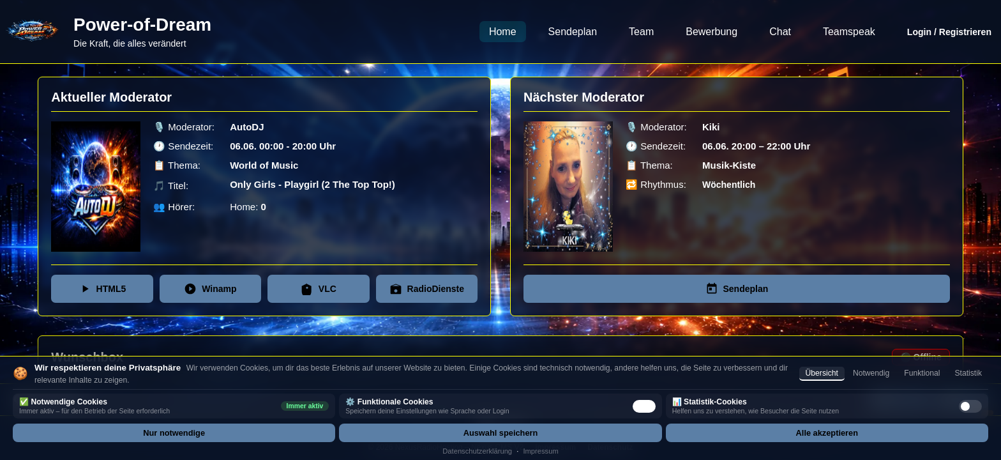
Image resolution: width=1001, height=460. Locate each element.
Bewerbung (711, 31)
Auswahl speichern (500, 433)
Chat (780, 31)
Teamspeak (849, 31)
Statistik (968, 373)
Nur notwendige (174, 433)
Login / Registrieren (949, 32)
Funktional (922, 373)
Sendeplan (573, 31)
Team (641, 31)
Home (502, 31)
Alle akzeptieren (827, 433)
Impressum (540, 451)
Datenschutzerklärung (477, 451)
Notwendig (871, 373)
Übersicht (822, 373)
